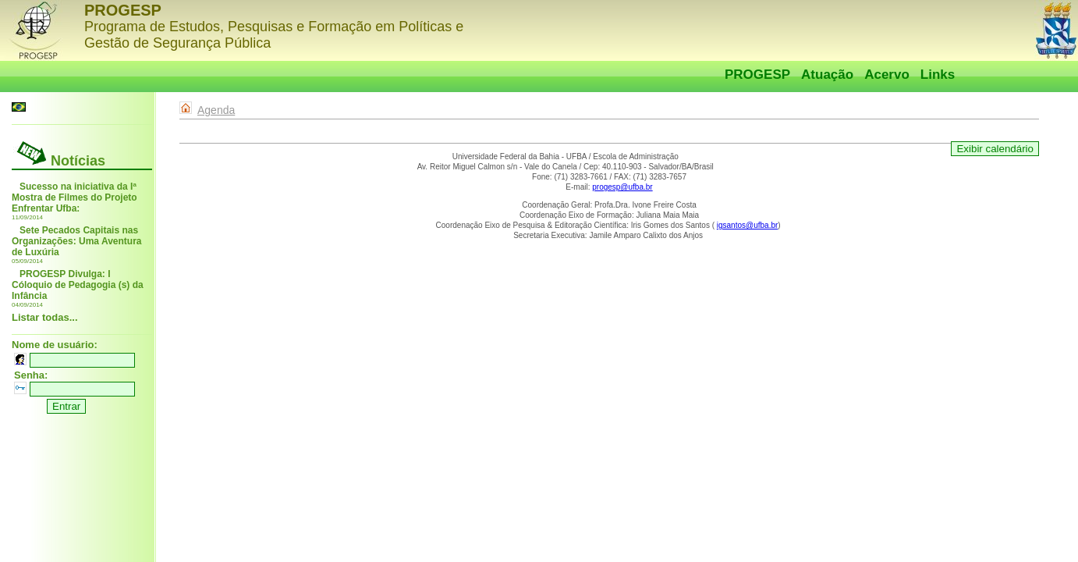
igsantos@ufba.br (747, 225)
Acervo (887, 74)
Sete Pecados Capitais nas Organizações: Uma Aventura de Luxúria (77, 241)
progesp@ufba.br (622, 187)
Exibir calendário (995, 149)
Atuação (827, 74)
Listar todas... (45, 317)
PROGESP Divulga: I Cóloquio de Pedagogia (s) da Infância (78, 285)
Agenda (216, 110)
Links (937, 74)
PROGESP (757, 74)
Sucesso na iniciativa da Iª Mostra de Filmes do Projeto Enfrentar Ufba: (74, 197)
